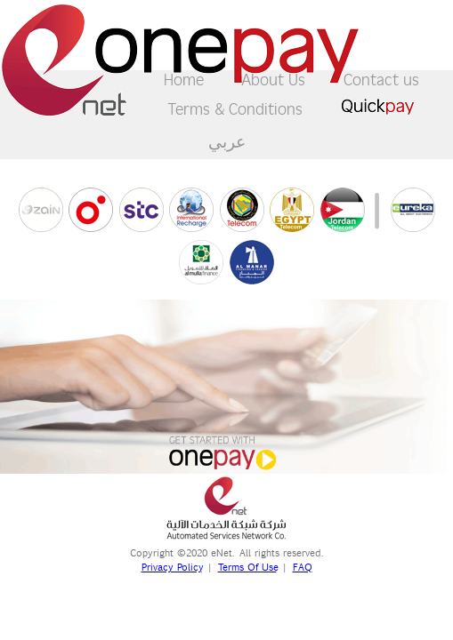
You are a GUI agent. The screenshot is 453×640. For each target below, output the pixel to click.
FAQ (302, 567)
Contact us (381, 78)
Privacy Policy (172, 567)
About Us (273, 78)
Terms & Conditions (235, 108)
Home (184, 78)
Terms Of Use (247, 567)
